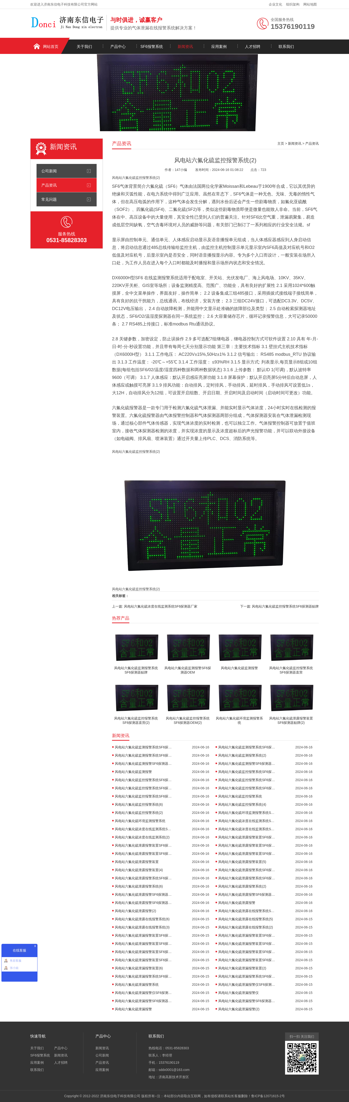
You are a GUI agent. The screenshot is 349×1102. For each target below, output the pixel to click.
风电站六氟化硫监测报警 (133, 772)
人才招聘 (252, 47)
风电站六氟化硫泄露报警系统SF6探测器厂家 (144, 878)
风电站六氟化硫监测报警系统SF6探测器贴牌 (144, 747)
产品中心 (118, 47)
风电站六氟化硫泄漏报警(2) (238, 1009)
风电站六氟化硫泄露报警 (236, 903)
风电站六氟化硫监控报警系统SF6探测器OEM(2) (144, 796)
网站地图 (310, 4)
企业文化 (275, 4)
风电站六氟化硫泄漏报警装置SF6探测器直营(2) (247, 944)
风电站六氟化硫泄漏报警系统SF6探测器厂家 (247, 976)
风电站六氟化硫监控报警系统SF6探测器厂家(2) (247, 788)
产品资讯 (49, 185)
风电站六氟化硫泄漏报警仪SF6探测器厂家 (144, 993)
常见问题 (49, 199)
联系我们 (286, 47)
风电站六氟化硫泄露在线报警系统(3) (142, 927)
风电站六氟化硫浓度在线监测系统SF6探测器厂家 (144, 829)
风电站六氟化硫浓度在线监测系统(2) (142, 837)
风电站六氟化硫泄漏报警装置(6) (139, 968)
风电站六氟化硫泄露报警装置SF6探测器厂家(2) (247, 845)
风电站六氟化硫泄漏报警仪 (238, 993)
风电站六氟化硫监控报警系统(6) (139, 804)
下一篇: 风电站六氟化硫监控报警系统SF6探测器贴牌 (279, 606)
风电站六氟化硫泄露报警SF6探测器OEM (144, 903)
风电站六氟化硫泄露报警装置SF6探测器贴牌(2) (144, 845)
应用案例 (219, 47)
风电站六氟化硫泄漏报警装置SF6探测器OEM (144, 960)
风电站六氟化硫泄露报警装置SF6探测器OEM (144, 854)
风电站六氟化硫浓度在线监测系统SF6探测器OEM (247, 829)
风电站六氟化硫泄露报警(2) (135, 911)
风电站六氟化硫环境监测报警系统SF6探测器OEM (247, 813)
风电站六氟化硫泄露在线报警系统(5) (245, 919)
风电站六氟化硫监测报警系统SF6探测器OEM (144, 755)
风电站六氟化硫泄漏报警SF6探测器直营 (144, 1001)
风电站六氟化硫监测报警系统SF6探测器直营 (247, 747)
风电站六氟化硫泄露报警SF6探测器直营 (144, 894)
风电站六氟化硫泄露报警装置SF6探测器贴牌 (247, 837)
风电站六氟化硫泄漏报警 (133, 1009)
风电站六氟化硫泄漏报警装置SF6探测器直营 (144, 944)
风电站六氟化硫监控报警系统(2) (139, 813)
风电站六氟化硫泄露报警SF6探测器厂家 (247, 894)
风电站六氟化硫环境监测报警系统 (140, 821)
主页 (280, 143)
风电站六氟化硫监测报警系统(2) (242, 755)
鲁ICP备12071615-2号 (268, 1096)
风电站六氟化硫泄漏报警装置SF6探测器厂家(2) (247, 952)
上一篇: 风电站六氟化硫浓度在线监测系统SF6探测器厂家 (154, 606)
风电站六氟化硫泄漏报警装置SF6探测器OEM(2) (247, 960)
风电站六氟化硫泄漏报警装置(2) (242, 968)
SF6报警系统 (151, 47)
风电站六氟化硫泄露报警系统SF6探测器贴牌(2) (247, 870)
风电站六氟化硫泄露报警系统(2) (242, 886)
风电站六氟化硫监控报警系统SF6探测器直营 (144, 780)
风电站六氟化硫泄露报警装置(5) (242, 862)
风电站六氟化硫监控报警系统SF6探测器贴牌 (247, 772)
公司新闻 (49, 171)
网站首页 (50, 47)
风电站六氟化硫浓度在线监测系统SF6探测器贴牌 (247, 821)
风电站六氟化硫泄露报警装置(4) (139, 870)
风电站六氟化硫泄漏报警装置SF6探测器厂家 (144, 952)
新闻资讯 (185, 47)
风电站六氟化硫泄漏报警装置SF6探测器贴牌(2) (247, 935)
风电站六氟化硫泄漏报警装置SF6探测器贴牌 (144, 935)
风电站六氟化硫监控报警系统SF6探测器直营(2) (247, 780)
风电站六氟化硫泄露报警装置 (137, 862)
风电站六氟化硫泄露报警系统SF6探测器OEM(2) (247, 878)
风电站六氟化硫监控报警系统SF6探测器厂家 (144, 788)
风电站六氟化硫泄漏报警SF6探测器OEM (247, 1001)
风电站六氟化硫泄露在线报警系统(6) (142, 919)
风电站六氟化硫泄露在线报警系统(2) (245, 927)
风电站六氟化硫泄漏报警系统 (137, 984)
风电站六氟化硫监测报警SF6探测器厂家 (144, 763)
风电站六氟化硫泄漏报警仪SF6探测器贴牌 (247, 984)
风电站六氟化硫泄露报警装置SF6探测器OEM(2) (247, 854)
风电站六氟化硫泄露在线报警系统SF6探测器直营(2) (247, 911)
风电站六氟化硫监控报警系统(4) (242, 804)
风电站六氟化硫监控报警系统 (240, 796)
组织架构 (292, 4)
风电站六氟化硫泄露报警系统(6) (139, 886)
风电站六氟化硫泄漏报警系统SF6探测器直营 (144, 976)
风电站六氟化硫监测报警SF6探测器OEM (247, 763)
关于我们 (84, 47)
